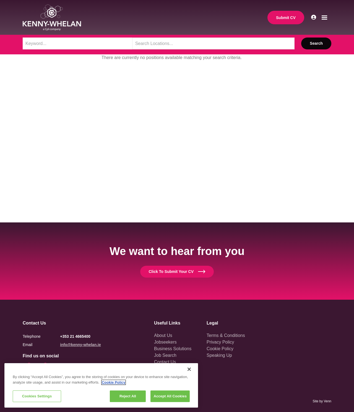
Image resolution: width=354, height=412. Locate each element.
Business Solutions (172, 348)
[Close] (189, 369)
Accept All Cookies (170, 396)
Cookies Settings (37, 396)
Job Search (165, 355)
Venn (327, 401)
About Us (163, 335)
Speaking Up (219, 355)
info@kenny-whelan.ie (80, 344)
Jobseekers (165, 342)
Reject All (127, 396)
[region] (101, 385)
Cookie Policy (220, 348)
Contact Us (165, 362)
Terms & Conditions (226, 335)
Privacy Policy (220, 342)
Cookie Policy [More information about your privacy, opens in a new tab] (113, 382)
